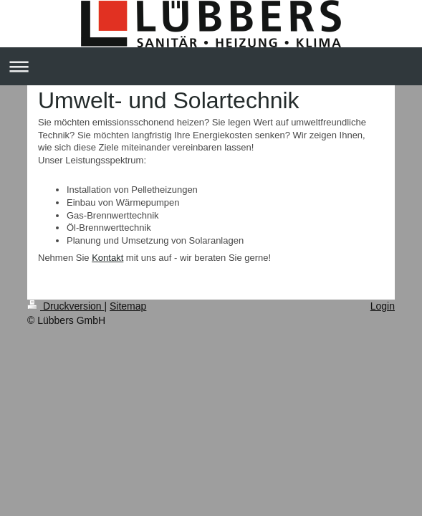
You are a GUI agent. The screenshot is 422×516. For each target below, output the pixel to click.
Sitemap (128, 306)
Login (382, 306)
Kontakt (107, 257)
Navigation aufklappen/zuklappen (211, 66)
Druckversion (65, 306)
